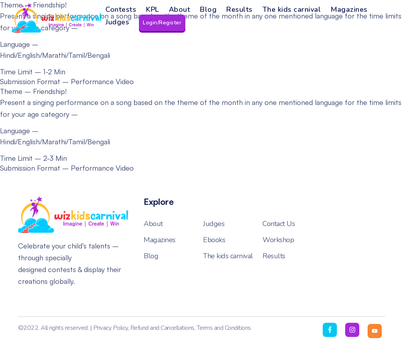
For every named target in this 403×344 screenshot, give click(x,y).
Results (239, 9)
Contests (120, 9)
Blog (208, 9)
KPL (152, 9)
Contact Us (279, 223)
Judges (117, 22)
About (179, 9)
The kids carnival (292, 9)
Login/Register (162, 22)
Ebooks (214, 240)
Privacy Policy (110, 328)
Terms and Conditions (224, 328)
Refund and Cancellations (162, 328)
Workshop (278, 240)
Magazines (349, 9)
